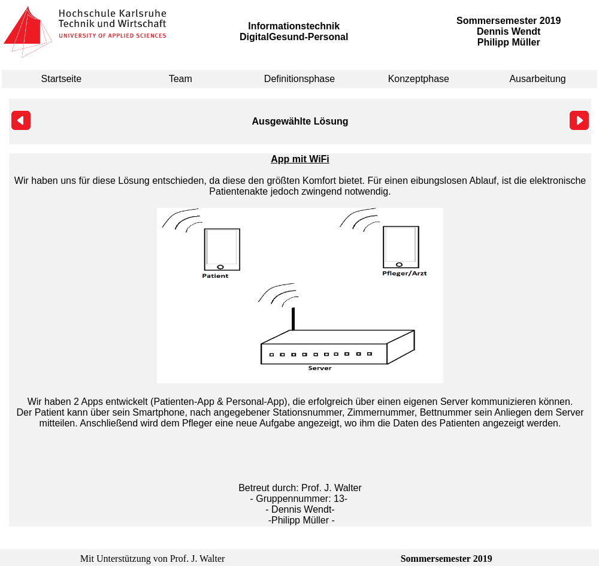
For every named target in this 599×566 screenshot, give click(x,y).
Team (180, 79)
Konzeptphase (418, 79)
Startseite (61, 79)
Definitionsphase (299, 79)
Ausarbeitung (537, 79)
